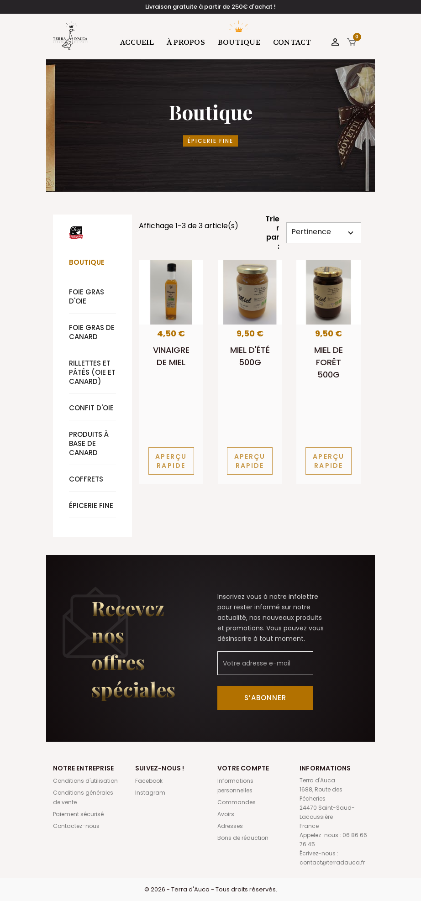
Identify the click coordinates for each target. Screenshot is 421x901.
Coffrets (86, 479)
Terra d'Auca (70, 35)
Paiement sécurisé (78, 814)
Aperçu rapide (171, 461)
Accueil (137, 42)
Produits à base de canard (89, 443)
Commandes (236, 802)
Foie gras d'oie (86, 296)
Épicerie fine (91, 505)
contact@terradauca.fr (332, 862)
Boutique (239, 42)
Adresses (230, 826)
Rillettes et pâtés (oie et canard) (92, 372)
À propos (186, 42)
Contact (292, 42)
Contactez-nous (76, 826)
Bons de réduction (242, 838)
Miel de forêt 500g (328, 362)
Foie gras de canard (92, 332)
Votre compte (243, 768)
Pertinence (323, 232)
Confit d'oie (91, 408)
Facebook (149, 781)
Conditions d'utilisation (85, 781)
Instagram (150, 792)
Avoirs (225, 814)
